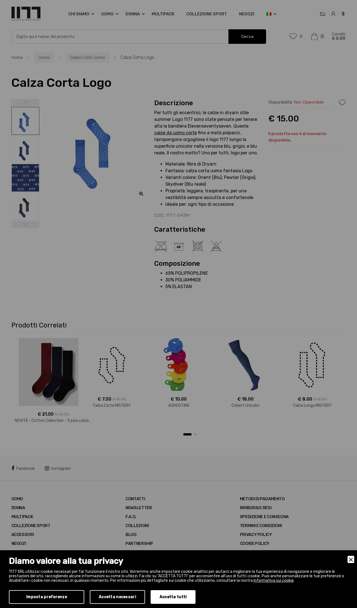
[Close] (351, 559)
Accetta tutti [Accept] (173, 597)
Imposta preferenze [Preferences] (46, 597)
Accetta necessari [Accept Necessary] (117, 597)
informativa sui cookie (274, 580)
